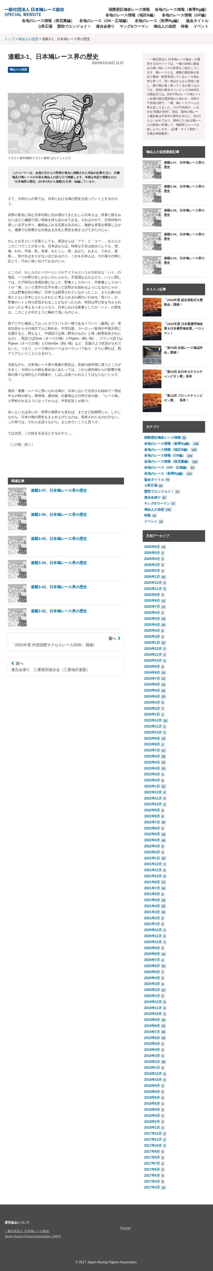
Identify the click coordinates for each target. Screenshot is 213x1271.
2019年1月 (152, 1067)
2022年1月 (152, 858)
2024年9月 (152, 666)
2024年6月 (152, 684)
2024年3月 (152, 702)
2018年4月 (152, 1109)
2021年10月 (153, 876)
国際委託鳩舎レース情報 (129, 9)
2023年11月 (153, 726)
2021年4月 (152, 906)
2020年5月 (152, 972)
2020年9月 (152, 948)
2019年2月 (152, 1061)
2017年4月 (152, 1181)
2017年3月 (152, 1187)
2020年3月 (152, 984)
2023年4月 (152, 768)
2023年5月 (152, 762)
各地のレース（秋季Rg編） (158, 21)
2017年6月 (152, 1169)
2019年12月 (153, 1002)
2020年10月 (153, 942)
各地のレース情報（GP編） (185, 15)
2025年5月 (152, 618)
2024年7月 (152, 678)
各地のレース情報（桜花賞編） (48, 21)
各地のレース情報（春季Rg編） (181, 9)
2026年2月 (152, 570)
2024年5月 (152, 690)
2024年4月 (152, 696)
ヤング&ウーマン (134, 26)
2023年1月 (152, 786)
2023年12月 (153, 720)
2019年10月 (153, 1013)
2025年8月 (152, 600)
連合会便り (105, 26)
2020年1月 (152, 996)
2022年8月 (152, 816)
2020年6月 (152, 966)
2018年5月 (152, 1103)
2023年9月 (152, 738)
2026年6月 (152, 546)
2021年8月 (152, 882)
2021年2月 (152, 918)
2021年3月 (152, 912)
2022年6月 (152, 828)
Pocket (125, 1228)
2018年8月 (152, 1091)
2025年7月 (152, 606)
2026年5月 (152, 553)
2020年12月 (153, 930)
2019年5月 (152, 1043)
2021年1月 (152, 924)
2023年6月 (152, 756)
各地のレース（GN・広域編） (104, 21)
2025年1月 (152, 642)
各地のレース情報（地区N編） (131, 15)
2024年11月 (153, 654)
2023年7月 (152, 750)
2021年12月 (153, 864)
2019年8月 (152, 1026)
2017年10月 (153, 1145)
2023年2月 (152, 780)
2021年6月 (152, 894)
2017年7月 (152, 1163)
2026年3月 (152, 565)
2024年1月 (152, 714)
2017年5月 (152, 1175)
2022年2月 (152, 852)
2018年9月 (152, 1085)
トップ (10, 39)
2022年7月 (152, 822)
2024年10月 (153, 660)
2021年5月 (152, 900)
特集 (184, 26)
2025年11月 (153, 588)
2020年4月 (152, 978)
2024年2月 (152, 708)
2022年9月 (152, 810)
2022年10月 (153, 804)
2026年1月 (152, 576)
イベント (200, 26)
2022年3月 (152, 846)
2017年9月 (152, 1151)
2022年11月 (153, 798)
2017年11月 (153, 1139)
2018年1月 (152, 1127)
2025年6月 (152, 612)
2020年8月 (152, 954)
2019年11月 (153, 1008)
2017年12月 (153, 1133)
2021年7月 (152, 888)
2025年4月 (152, 624)
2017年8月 (152, 1157)
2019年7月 (152, 1032)
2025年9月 (152, 595)
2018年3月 (152, 1115)
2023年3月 (152, 774)
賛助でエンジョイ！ (74, 26)
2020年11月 (153, 936)
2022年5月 (152, 834)
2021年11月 (153, 870)
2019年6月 (152, 1038)
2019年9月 (152, 1019)
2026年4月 (152, 559)
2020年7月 (152, 960)
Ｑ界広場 (45, 26)
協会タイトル (197, 21)
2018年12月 (153, 1073)
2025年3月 (152, 630)
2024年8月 (152, 672)
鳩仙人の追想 (165, 26)
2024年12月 (153, 648)
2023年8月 (152, 744)
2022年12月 (153, 792)
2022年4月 (152, 840)
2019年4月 (152, 1049)
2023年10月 (153, 732)
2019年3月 (152, 1055)
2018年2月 (152, 1121)
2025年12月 (153, 582)
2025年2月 (152, 636)
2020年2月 (152, 990)
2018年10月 (153, 1079)
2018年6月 (152, 1097)
